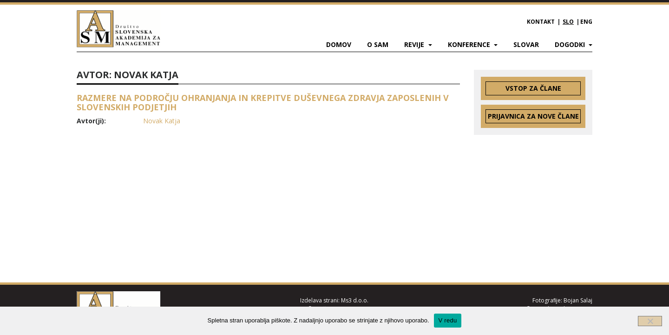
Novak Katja (161, 120)
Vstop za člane (533, 88)
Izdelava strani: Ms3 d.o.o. (334, 300)
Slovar (526, 44)
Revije (415, 44)
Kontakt (541, 22)
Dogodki (571, 44)
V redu (448, 320)
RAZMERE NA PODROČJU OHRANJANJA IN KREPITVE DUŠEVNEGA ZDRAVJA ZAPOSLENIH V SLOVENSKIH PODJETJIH (263, 102)
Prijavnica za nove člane (533, 116)
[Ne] (650, 321)
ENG (586, 22)
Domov (338, 44)
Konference (470, 44)
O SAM (377, 44)
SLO (568, 22)
